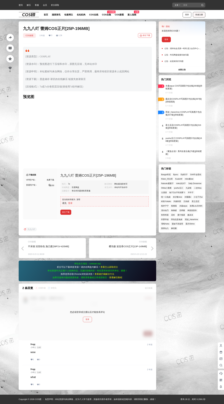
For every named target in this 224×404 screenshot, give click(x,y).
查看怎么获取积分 (109, 267)
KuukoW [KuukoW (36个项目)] (178, 179)
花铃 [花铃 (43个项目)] (173, 215)
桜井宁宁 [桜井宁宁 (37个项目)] (165, 206)
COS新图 (29, 35)
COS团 (37, 399)
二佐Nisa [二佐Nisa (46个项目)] (197, 188)
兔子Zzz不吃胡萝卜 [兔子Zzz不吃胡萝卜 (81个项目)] (177, 192)
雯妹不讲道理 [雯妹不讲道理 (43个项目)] (177, 224)
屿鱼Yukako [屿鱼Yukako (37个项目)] (166, 201)
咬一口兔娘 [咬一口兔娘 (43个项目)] (165, 197)
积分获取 (55, 5)
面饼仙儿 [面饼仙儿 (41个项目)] (165, 228)
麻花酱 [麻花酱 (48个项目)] (174, 228)
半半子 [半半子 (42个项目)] (191, 192)
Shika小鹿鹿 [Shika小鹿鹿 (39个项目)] (166, 188)
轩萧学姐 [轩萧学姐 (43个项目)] (165, 219)
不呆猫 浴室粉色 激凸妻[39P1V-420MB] (48, 246)
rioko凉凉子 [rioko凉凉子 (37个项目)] (181, 183)
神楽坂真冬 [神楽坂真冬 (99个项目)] (192, 210)
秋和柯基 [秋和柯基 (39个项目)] (165, 215)
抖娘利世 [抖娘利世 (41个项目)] (177, 201)
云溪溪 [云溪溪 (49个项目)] (164, 192)
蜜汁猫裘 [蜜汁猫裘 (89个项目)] (181, 215)
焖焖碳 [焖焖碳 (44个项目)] (174, 210)
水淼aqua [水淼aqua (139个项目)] (183, 206)
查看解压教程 (115, 277)
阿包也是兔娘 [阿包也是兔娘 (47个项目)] (176, 219)
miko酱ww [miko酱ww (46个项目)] (189, 179)
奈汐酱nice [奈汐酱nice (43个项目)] (177, 197)
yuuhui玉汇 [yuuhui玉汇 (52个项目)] (178, 188)
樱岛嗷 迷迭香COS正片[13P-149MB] (128, 246)
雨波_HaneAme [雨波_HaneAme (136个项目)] (191, 219)
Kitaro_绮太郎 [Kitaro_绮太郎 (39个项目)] (167, 179)
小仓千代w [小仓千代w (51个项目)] (198, 197)
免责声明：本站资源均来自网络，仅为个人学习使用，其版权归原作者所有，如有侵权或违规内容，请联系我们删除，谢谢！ (100, 399)
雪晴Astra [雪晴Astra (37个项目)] (165, 224)
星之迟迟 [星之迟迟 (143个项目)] (195, 201)
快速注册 (199, 15)
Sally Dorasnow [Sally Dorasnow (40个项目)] (194, 183)
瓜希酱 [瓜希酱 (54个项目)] (182, 210)
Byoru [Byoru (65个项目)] (175, 174)
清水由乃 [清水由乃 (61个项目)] (165, 210)
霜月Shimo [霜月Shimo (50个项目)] (190, 224)
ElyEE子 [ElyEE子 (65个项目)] (184, 174)
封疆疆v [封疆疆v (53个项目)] (188, 197)
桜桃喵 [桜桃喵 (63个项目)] (174, 206)
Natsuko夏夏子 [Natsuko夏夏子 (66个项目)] (167, 183)
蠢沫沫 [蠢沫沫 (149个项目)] (190, 215)
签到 (21, 5)
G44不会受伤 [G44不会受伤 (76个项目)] (195, 174)
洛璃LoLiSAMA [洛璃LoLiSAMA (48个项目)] (196, 206)
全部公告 (182, 70)
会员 (45, 5)
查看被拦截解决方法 (104, 274)
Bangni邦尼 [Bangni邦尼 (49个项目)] (166, 174)
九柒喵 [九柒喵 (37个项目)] (188, 188)
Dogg (32, 344)
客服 (37, 5)
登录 (187, 15)
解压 (29, 5)
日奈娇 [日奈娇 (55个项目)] (186, 201)
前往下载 (145, 35)
